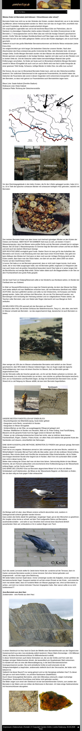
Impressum (7, 727)
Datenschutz (18, 727)
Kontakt (27, 727)
